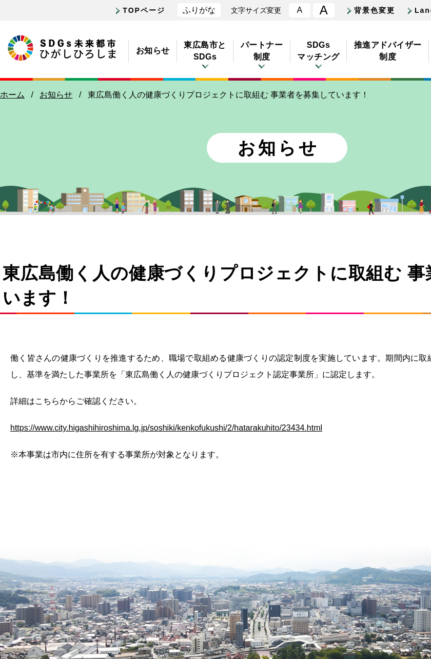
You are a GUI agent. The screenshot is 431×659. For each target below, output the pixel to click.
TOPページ (144, 10)
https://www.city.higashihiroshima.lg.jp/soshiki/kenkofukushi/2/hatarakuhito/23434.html (166, 427)
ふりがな (199, 10)
